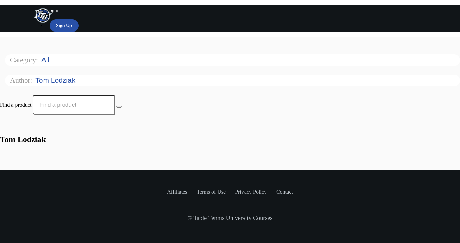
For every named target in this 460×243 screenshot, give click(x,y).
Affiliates (178, 192)
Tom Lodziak (56, 80)
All (46, 60)
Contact (284, 192)
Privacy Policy (251, 192)
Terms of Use (212, 192)
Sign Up (64, 25)
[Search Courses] (119, 107)
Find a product (15, 105)
